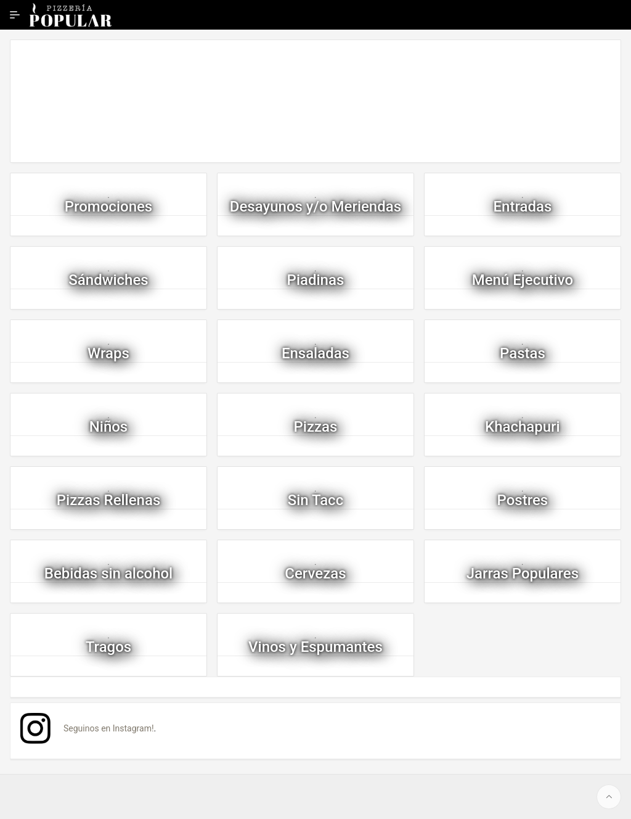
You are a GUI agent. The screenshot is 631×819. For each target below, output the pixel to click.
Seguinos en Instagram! (108, 728)
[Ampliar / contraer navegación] (15, 15)
